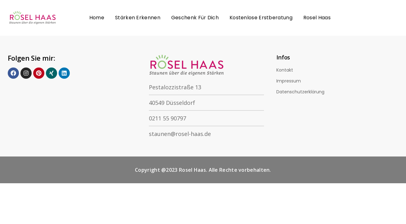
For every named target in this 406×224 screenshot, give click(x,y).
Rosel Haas (317, 17)
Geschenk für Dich (195, 17)
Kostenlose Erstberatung (261, 17)
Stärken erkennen (137, 17)
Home (96, 17)
